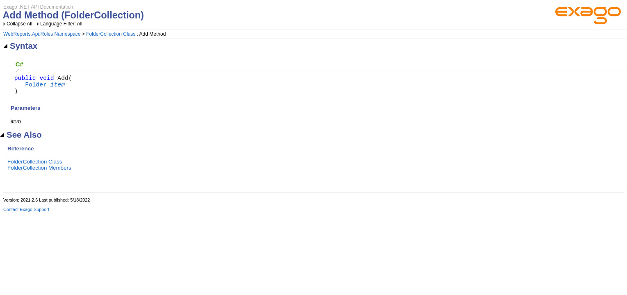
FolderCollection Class (110, 34)
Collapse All (19, 24)
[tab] (19, 65)
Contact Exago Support (26, 214)
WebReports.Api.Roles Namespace (42, 34)
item (57, 87)
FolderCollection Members (39, 173)
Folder (36, 87)
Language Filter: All (61, 24)
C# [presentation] (19, 64)
